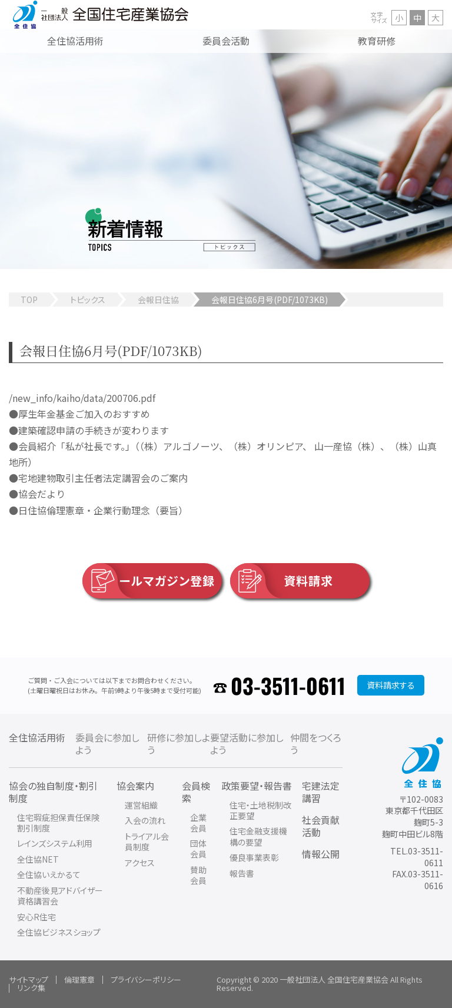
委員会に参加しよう (107, 743)
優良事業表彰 (254, 857)
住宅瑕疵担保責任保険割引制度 (58, 822)
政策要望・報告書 (256, 786)
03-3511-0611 (288, 685)
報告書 (242, 873)
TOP (29, 299)
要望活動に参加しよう (247, 743)
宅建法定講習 (321, 792)
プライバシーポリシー (146, 979)
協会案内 (135, 786)
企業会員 (198, 822)
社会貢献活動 (321, 826)
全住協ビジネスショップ (59, 932)
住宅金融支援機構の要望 (258, 836)
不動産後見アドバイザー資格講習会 (60, 895)
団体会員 (198, 848)
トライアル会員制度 (147, 841)
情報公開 (321, 854)
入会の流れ (145, 820)
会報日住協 (158, 299)
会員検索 (196, 792)
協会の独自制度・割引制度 (53, 792)
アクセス (140, 863)
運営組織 (141, 805)
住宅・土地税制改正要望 (260, 810)
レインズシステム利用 (54, 843)
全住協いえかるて (49, 874)
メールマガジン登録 (148, 580)
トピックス (87, 299)
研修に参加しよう (178, 743)
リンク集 (31, 987)
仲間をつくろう (315, 743)
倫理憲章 (79, 979)
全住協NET (38, 859)
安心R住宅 (36, 917)
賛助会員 (198, 875)
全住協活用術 (37, 737)
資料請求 (281, 580)
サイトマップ (28, 979)
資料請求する (391, 685)
